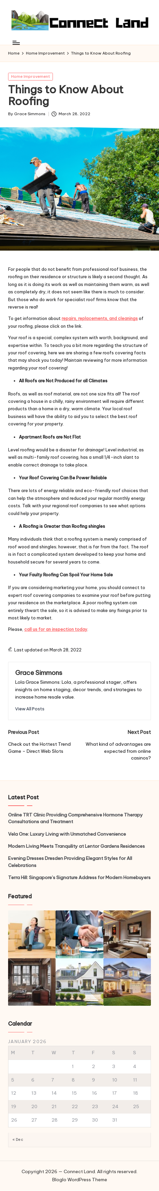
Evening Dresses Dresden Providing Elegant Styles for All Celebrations (70, 861)
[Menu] (15, 43)
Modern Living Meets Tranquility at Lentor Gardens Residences (76, 846)
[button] (29, 709)
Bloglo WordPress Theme (79, 1180)
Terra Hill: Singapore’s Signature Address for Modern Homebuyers (79, 877)
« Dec (17, 1139)
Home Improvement (30, 76)
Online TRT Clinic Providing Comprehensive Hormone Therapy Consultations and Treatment (75, 818)
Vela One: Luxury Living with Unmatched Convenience (67, 834)
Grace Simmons (38, 673)
